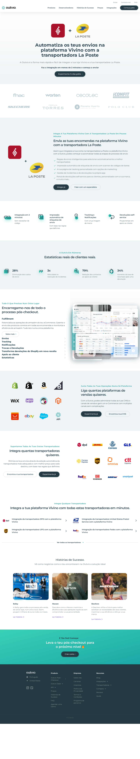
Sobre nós (78, 713)
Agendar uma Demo (56, 741)
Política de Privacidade (78, 725)
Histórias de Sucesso (85, 8)
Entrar (115, 2)
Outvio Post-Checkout (58, 714)
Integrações (111, 8)
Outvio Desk (57, 719)
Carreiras (77, 717)
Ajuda (98, 732)
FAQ (135, 2)
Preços (100, 8)
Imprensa (77, 721)
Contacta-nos (126, 2)
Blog (98, 713)
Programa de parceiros (79, 737)
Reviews (99, 728)
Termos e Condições (78, 731)
